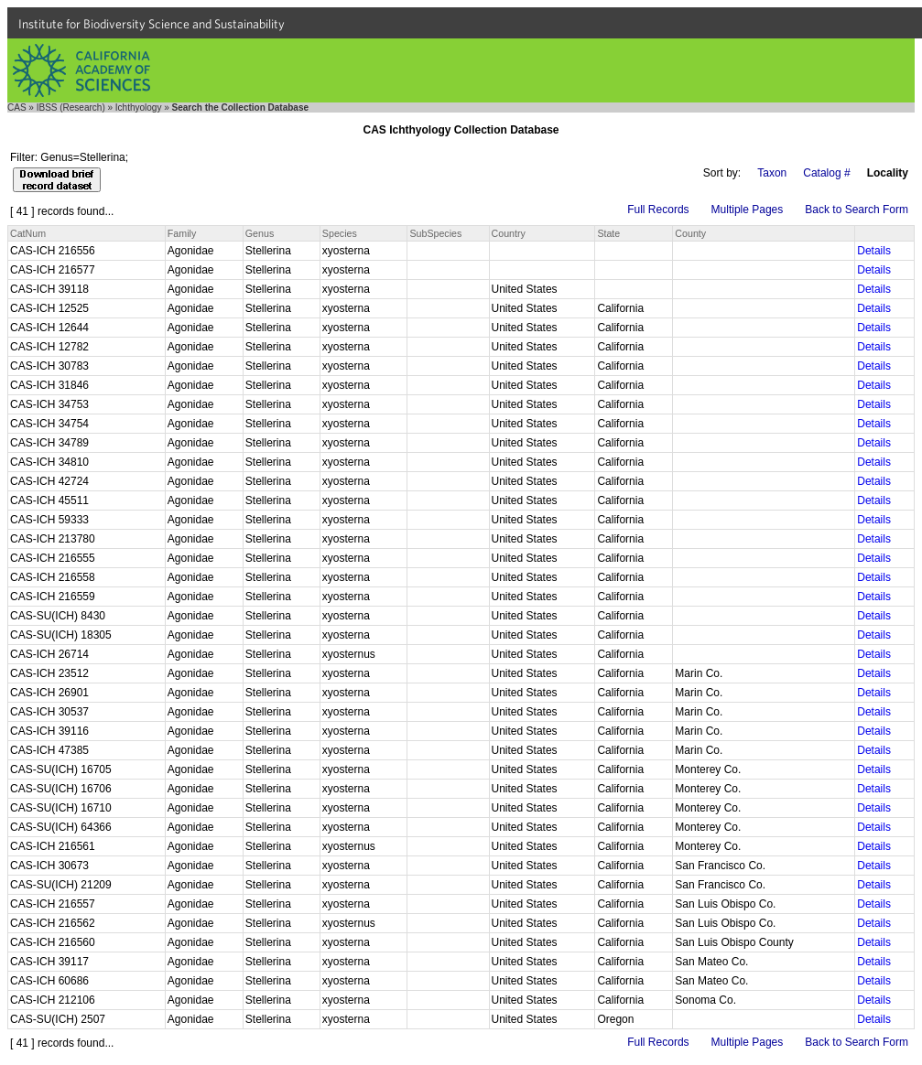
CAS (17, 107)
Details (874, 250)
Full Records (658, 209)
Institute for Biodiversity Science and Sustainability (151, 23)
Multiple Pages (747, 209)
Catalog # (826, 173)
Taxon (771, 173)
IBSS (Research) (71, 107)
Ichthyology (138, 107)
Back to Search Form (856, 209)
